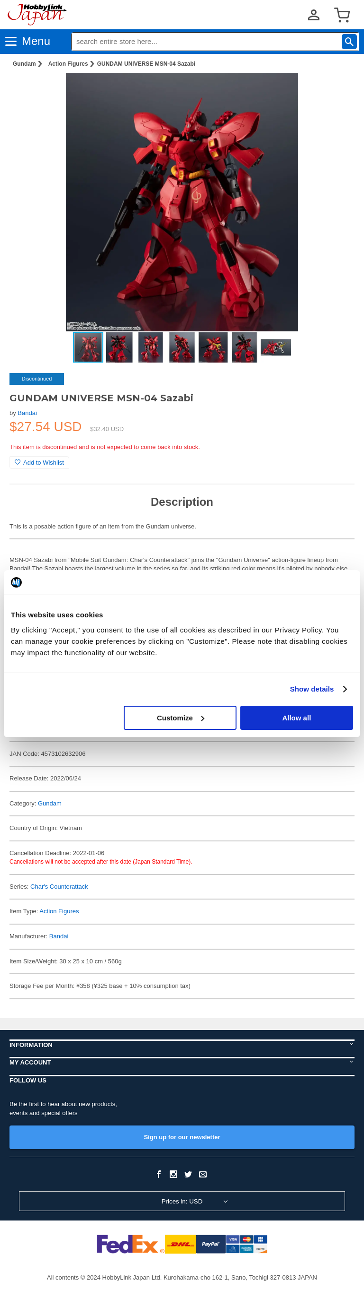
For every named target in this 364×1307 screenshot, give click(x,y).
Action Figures (68, 64)
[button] (337, 90)
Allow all (296, 718)
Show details (312, 689)
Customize (180, 718)
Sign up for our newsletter (182, 1137)
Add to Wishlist (39, 462)
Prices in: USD (182, 1201)
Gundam (24, 64)
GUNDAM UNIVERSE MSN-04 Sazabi (146, 64)
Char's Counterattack (59, 886)
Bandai (27, 412)
